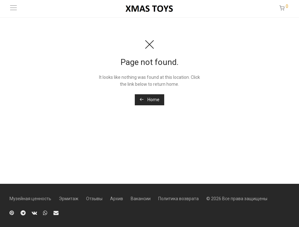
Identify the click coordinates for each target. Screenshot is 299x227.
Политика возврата (178, 198)
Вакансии (141, 198)
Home (149, 99)
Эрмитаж (68, 198)
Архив (116, 198)
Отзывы (94, 198)
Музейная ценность (30, 198)
